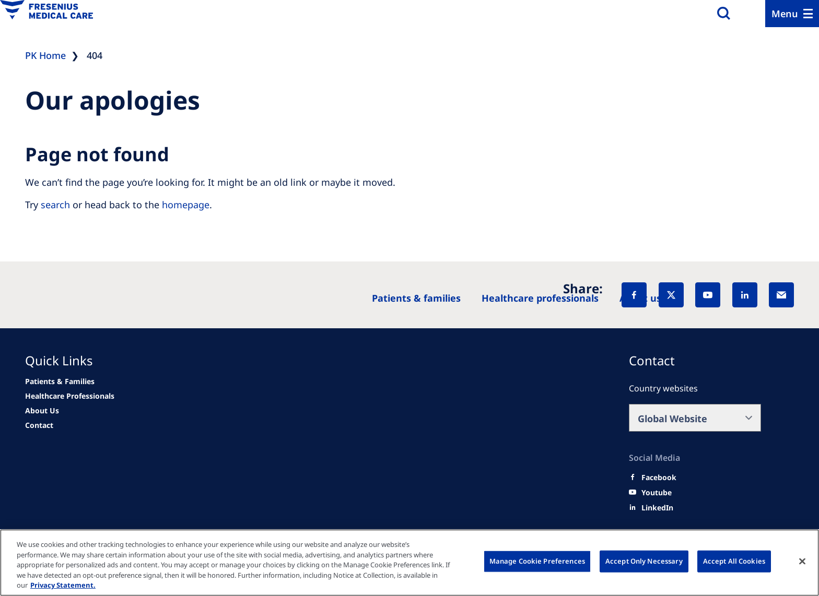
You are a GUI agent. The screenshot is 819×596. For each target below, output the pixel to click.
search (55, 204)
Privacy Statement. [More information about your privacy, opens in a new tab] (63, 585)
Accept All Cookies (734, 561)
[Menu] (792, 13)
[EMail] (781, 294)
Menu (784, 13)
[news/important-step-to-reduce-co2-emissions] (60, 381)
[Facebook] (634, 294)
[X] (671, 294)
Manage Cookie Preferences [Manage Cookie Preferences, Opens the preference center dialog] (537, 561)
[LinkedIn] (744, 294)
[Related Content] (42, 410)
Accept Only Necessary (644, 561)
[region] (409, 562)
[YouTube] (707, 294)
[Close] (802, 561)
